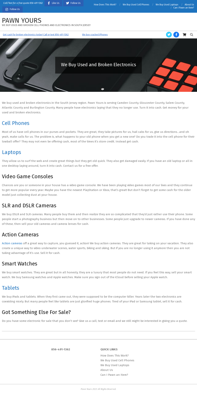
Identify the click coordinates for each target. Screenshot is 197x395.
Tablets (10, 288)
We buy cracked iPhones (95, 34)
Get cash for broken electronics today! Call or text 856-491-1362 (36, 34)
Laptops (11, 152)
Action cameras (12, 243)
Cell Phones (15, 123)
